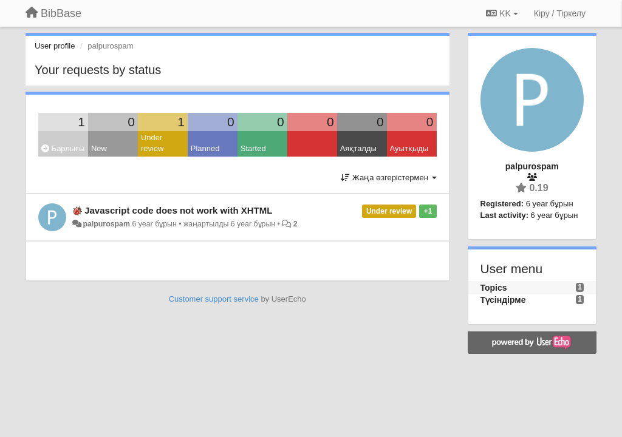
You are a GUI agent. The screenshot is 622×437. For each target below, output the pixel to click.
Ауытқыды (409, 148)
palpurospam (106, 224)
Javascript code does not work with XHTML (178, 210)
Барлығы (62, 148)
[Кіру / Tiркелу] (559, 13)
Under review (152, 143)
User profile (55, 45)
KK (502, 13)
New (99, 148)
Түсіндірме (503, 300)
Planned (205, 148)
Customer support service (214, 298)
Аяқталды (358, 148)
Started (253, 148)
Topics (493, 288)
